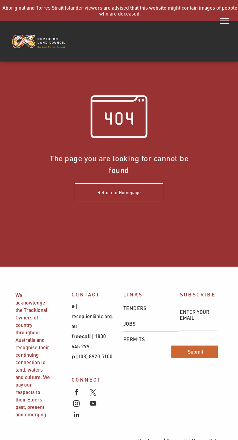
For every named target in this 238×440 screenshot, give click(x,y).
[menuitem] (151, 308)
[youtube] (93, 404)
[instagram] (76, 404)
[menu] (224, 21)
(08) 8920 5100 (96, 356)
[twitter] (93, 393)
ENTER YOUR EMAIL (194, 315)
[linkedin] (76, 415)
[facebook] (76, 393)
